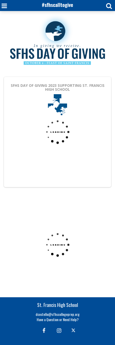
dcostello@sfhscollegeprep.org (58, 314)
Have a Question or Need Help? (58, 319)
